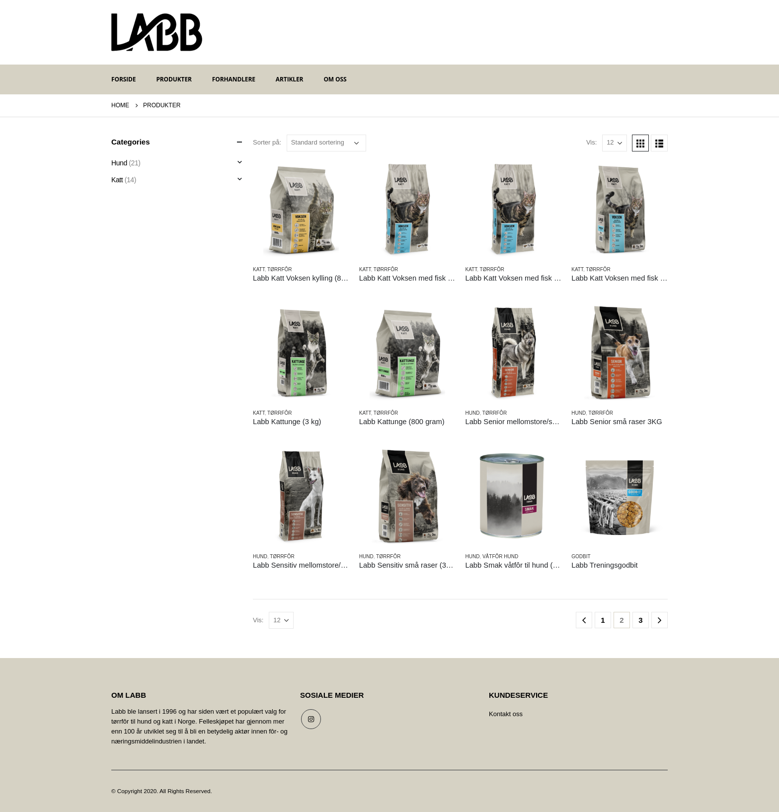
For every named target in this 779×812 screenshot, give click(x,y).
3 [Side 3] (640, 620)
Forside (123, 79)
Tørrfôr (279, 269)
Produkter (173, 79)
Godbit (580, 556)
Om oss (334, 79)
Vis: (591, 142)
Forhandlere (233, 79)
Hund (473, 413)
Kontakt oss (506, 714)
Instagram (311, 719)
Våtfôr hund (500, 556)
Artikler (290, 79)
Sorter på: (267, 142)
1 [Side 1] (603, 620)
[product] (301, 209)
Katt (259, 269)
